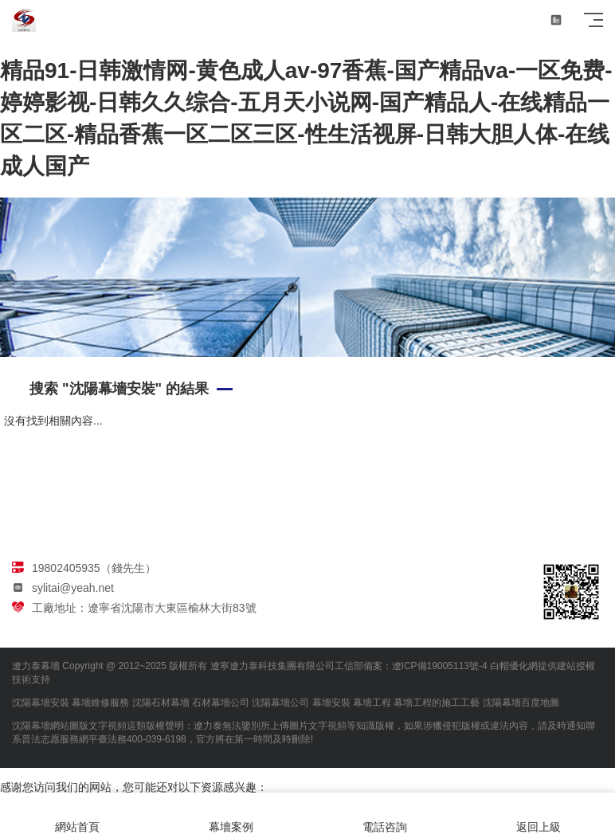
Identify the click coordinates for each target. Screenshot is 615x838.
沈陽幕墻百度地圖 (521, 702)
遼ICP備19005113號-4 (440, 666)
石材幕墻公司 (220, 702)
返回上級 (538, 815)
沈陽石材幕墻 (161, 702)
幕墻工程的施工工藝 (437, 702)
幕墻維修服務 (100, 702)
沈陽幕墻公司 (280, 702)
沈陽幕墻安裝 (40, 702)
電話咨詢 (384, 815)
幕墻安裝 (331, 702)
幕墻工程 (372, 702)
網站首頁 (77, 815)
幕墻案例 (231, 815)
